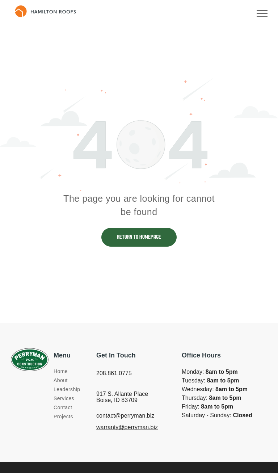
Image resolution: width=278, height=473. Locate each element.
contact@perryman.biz (125, 416)
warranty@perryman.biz (127, 427)
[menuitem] (80, 371)
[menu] (262, 13)
